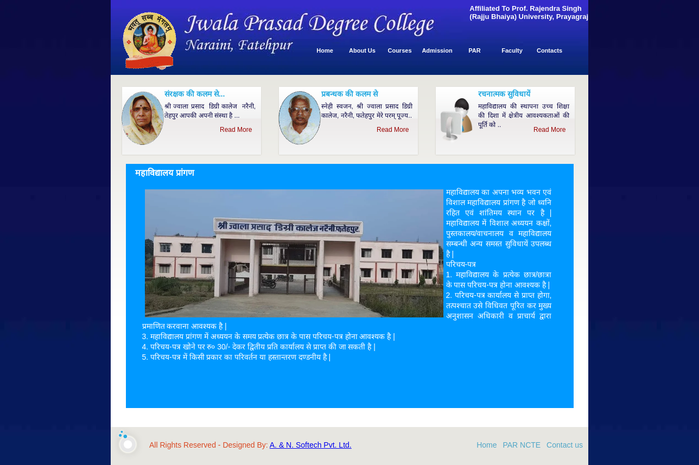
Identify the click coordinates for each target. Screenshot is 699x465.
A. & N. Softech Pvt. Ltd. (311, 445)
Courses (399, 50)
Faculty (512, 50)
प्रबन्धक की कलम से (349, 94)
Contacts (549, 50)
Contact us (565, 445)
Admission (437, 50)
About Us (362, 50)
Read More (238, 129)
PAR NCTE (522, 445)
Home (324, 50)
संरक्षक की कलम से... (194, 94)
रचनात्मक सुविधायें (504, 94)
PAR (474, 50)
